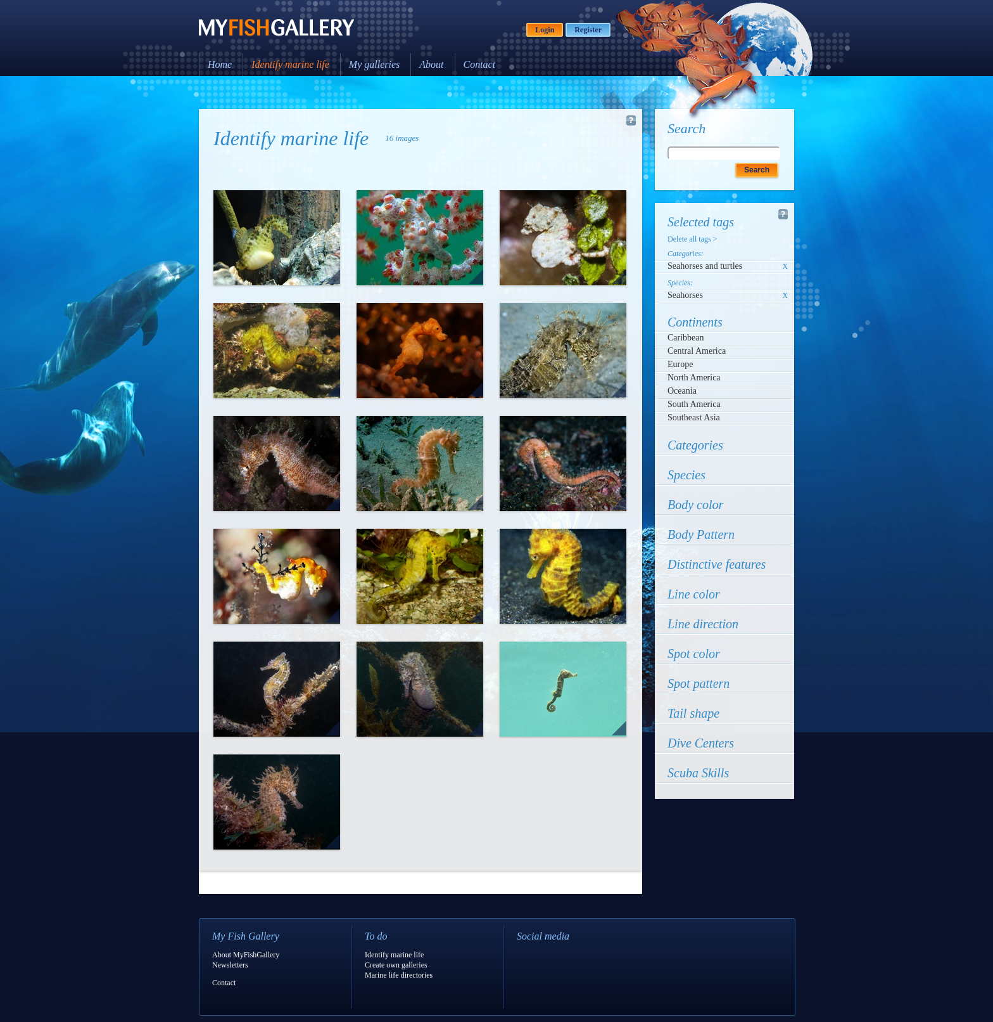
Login (544, 29)
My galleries (374, 64)
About (431, 64)
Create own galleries (396, 965)
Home (220, 64)
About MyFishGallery (245, 954)
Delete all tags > (692, 239)
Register (588, 29)
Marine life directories (399, 975)
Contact (480, 64)
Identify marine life (290, 64)
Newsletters (230, 965)
